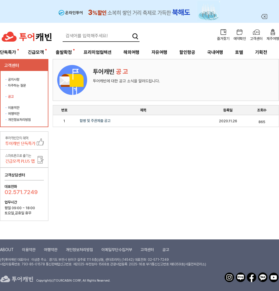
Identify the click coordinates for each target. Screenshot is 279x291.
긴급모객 (36, 52)
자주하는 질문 (17, 85)
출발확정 (64, 52)
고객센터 (256, 38)
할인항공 (187, 52)
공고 (11, 97)
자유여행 (159, 52)
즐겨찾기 (223, 38)
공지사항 (13, 80)
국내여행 (215, 52)
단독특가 (8, 52)
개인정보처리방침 (19, 120)
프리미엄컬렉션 (98, 52)
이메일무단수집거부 (116, 249)
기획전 (261, 52)
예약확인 (239, 38)
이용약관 (13, 108)
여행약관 (13, 114)
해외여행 (132, 52)
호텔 (239, 52)
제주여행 (272, 38)
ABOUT (7, 249)
